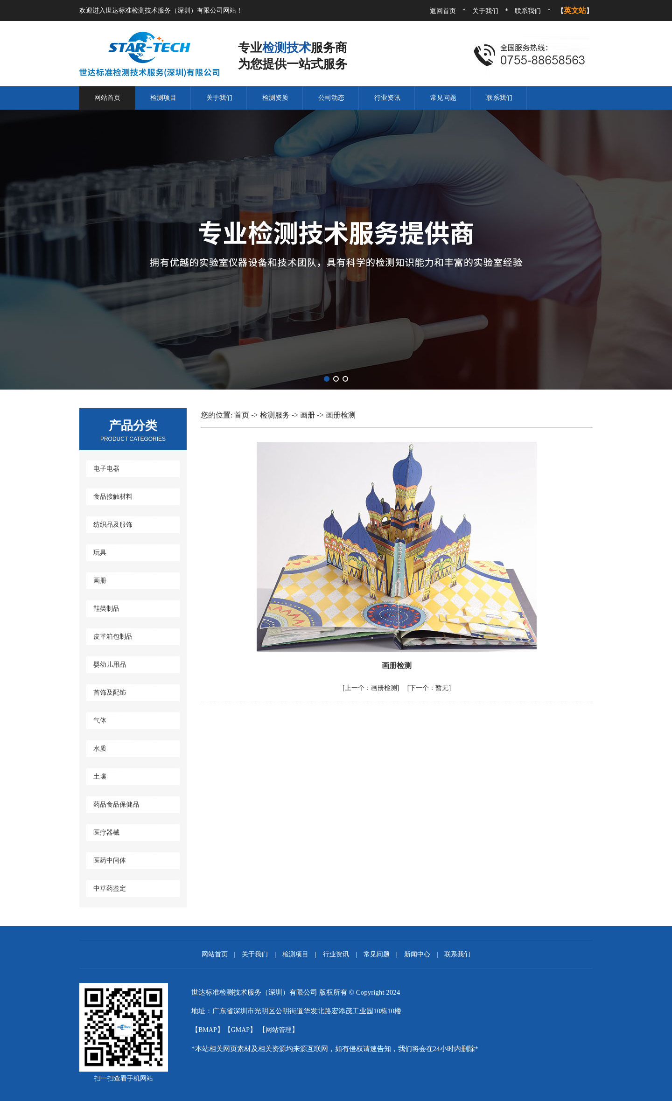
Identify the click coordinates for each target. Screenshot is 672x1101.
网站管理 (279, 1029)
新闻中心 (417, 954)
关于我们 (485, 10)
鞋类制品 (106, 608)
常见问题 (443, 97)
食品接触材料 (113, 496)
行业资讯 (387, 97)
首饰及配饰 (109, 692)
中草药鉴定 (109, 888)
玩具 (99, 552)
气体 (99, 720)
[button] (326, 379)
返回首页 (443, 10)
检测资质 (275, 97)
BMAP (207, 1029)
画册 (99, 580)
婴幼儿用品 (109, 664)
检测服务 (276, 415)
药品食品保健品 (116, 804)
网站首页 (107, 97)
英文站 (575, 10)
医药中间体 (109, 860)
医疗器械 (106, 832)
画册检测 (371, 687)
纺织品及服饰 (113, 524)
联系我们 (528, 10)
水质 (99, 748)
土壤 (99, 776)
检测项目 (163, 97)
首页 (241, 415)
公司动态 (331, 97)
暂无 (428, 687)
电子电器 (106, 468)
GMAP (240, 1029)
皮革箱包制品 (113, 636)
